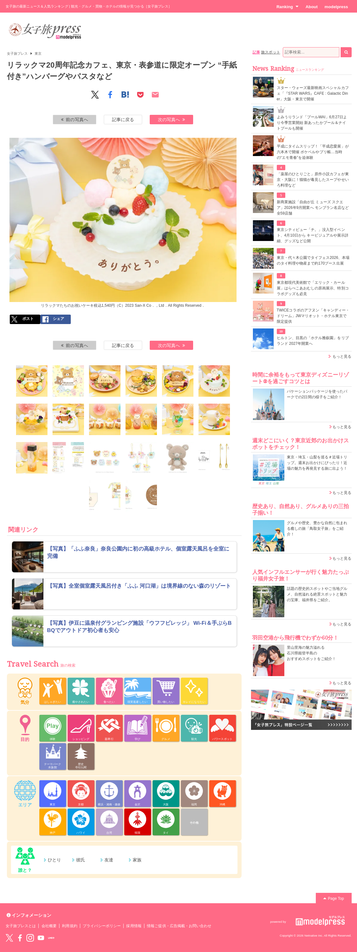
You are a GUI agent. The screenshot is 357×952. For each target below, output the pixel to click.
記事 (256, 52)
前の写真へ (74, 119)
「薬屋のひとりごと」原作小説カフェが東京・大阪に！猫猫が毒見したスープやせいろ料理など (313, 180)
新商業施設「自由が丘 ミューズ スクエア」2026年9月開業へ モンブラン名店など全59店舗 (313, 208)
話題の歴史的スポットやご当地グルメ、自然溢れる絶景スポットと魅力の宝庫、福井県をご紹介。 (317, 594)
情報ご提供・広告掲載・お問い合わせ (179, 926)
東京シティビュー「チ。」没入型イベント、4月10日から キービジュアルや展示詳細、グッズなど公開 (313, 235)
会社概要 (49, 926)
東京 (38, 53)
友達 (108, 859)
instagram (30, 938)
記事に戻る (123, 119)
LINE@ (51, 938)
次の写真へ (171, 119)
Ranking (287, 6)
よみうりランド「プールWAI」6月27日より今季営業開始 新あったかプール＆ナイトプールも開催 (312, 123)
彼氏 (80, 859)
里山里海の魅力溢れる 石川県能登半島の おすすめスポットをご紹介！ (311, 653)
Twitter (9, 938)
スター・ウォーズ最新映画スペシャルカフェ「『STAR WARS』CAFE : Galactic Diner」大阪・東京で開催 (313, 93)
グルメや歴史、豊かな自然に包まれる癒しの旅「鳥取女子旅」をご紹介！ (317, 528)
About (311, 6)
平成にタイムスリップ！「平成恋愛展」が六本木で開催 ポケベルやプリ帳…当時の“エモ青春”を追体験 (313, 152)
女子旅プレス (17, 53)
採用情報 (133, 926)
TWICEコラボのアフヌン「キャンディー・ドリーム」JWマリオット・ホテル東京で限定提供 (313, 316)
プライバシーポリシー (102, 926)
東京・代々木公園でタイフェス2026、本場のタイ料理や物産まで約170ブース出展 (313, 260)
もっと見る (341, 356)
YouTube (41, 938)
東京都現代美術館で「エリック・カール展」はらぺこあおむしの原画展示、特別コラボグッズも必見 (313, 288)
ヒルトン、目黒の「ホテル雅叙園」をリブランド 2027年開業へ (313, 341)
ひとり (54, 859)
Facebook (20, 938)
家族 (137, 859)
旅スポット (270, 52)
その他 (194, 822)
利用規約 (69, 926)
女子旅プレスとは (21, 926)
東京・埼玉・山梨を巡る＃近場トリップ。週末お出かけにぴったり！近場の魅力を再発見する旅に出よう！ (317, 463)
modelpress (336, 6)
